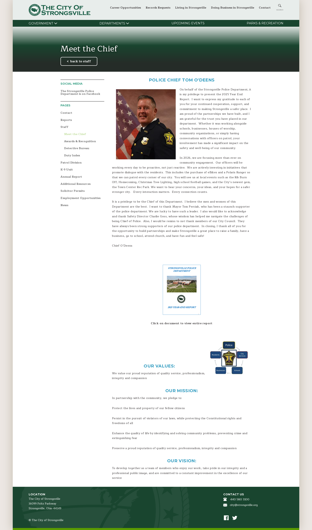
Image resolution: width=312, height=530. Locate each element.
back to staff (80, 61)
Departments (112, 23)
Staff (64, 127)
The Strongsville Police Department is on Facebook (80, 93)
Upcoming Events (188, 23)
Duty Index (72, 155)
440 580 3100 (239, 499)
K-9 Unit (66, 169)
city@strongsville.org (244, 505)
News (64, 205)
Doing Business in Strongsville (232, 7)
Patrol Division (71, 162)
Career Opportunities (125, 7)
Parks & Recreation (265, 23)
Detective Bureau (76, 148)
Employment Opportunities (80, 198)
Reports (66, 120)
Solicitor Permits (72, 191)
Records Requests (158, 7)
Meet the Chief (75, 134)
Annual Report (71, 176)
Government (41, 23)
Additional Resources (75, 184)
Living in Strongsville (190, 7)
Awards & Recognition (80, 141)
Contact (265, 7)
